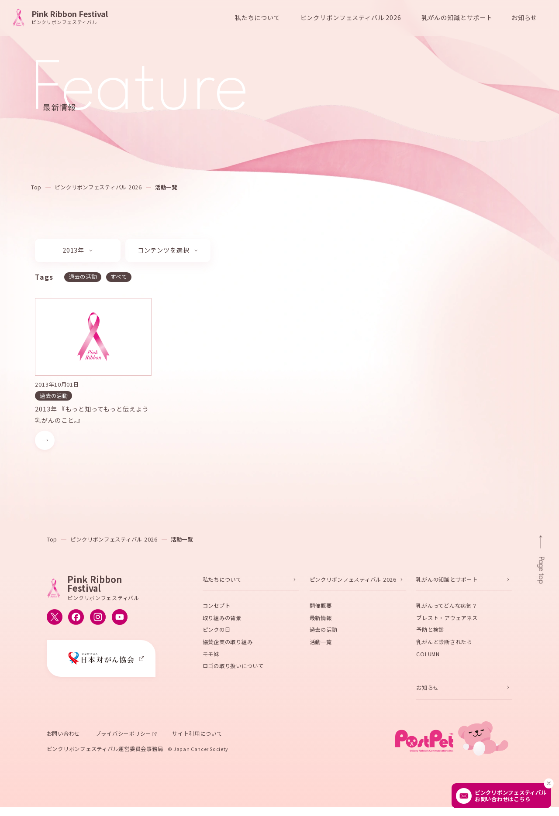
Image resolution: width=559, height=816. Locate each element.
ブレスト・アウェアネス (446, 621)
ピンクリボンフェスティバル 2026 (98, 187)
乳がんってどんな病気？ (446, 609)
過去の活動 (83, 277)
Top (36, 187)
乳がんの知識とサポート (446, 583)
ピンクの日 (217, 633)
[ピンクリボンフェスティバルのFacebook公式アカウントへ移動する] (76, 620)
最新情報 (321, 621)
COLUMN (427, 658)
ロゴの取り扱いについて (233, 669)
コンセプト (217, 609)
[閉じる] (549, 783)
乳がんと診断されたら (444, 645)
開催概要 (321, 609)
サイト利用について (197, 737)
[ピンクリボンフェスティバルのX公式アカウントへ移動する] (54, 620)
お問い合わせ (63, 737)
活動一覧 (166, 187)
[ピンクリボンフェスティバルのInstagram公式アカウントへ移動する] (98, 620)
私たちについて (222, 583)
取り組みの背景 (222, 621)
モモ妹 (211, 658)
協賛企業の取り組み (228, 645)
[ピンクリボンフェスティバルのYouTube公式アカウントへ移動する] (120, 620)
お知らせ (524, 17)
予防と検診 (430, 633)
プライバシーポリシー (123, 737)
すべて (118, 277)
